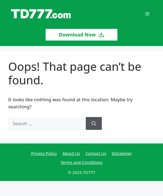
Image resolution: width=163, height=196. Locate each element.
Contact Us (95, 153)
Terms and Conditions (82, 162)
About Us (71, 153)
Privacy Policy (44, 153)
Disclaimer (122, 153)
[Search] (94, 123)
